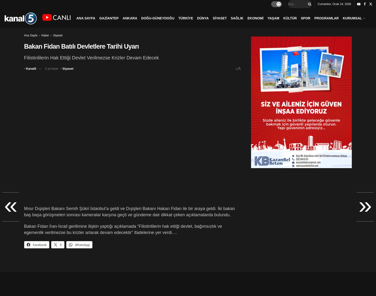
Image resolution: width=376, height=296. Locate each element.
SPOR (305, 18)
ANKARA (130, 18)
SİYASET (220, 18)
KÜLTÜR (290, 18)
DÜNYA (203, 18)
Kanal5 (31, 68)
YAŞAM (273, 18)
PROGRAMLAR (326, 18)
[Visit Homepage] (20, 18)
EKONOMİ (255, 18)
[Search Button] (309, 4)
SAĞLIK (237, 18)
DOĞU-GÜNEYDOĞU (157, 18)
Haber (45, 35)
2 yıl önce (51, 68)
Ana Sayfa (30, 35)
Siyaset (57, 35)
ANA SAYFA (85, 18)
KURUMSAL (352, 18)
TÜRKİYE (185, 18)
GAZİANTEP (109, 18)
